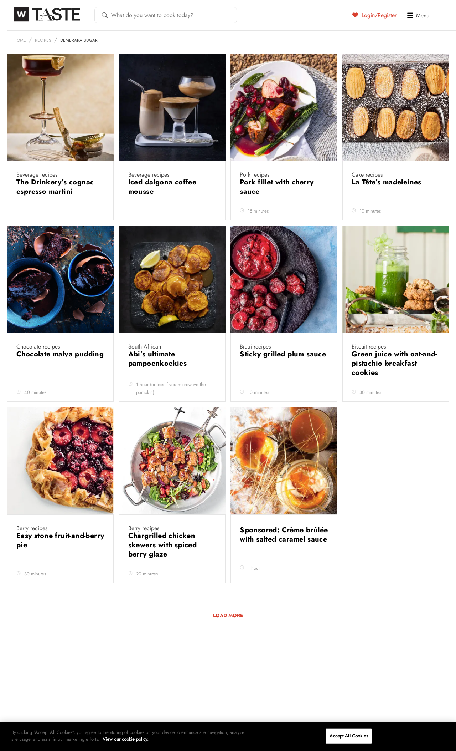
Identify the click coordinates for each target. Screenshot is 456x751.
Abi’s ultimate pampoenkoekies (158, 359)
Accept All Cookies (349, 735)
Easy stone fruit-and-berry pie (60, 540)
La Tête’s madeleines (388, 182)
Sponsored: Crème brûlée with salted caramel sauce (284, 534)
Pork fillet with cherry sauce (277, 187)
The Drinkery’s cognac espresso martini (55, 187)
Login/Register (374, 15)
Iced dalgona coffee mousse (162, 187)
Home (20, 40)
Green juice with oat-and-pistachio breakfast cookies (394, 363)
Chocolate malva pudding (60, 354)
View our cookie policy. (126, 739)
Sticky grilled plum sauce (283, 354)
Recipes (43, 40)
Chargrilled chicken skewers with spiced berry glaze (162, 545)
